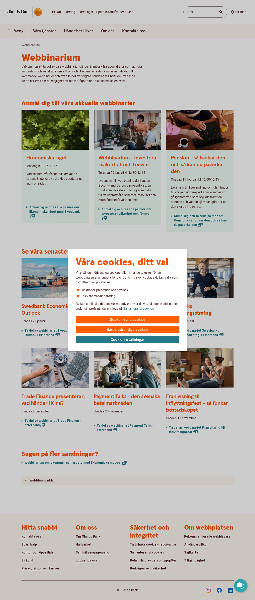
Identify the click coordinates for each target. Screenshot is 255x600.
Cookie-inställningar (127, 339)
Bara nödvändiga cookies (128, 329)
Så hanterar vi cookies (138, 308)
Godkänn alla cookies (128, 319)
